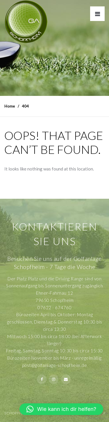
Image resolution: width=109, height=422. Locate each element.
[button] (61, 409)
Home (9, 106)
